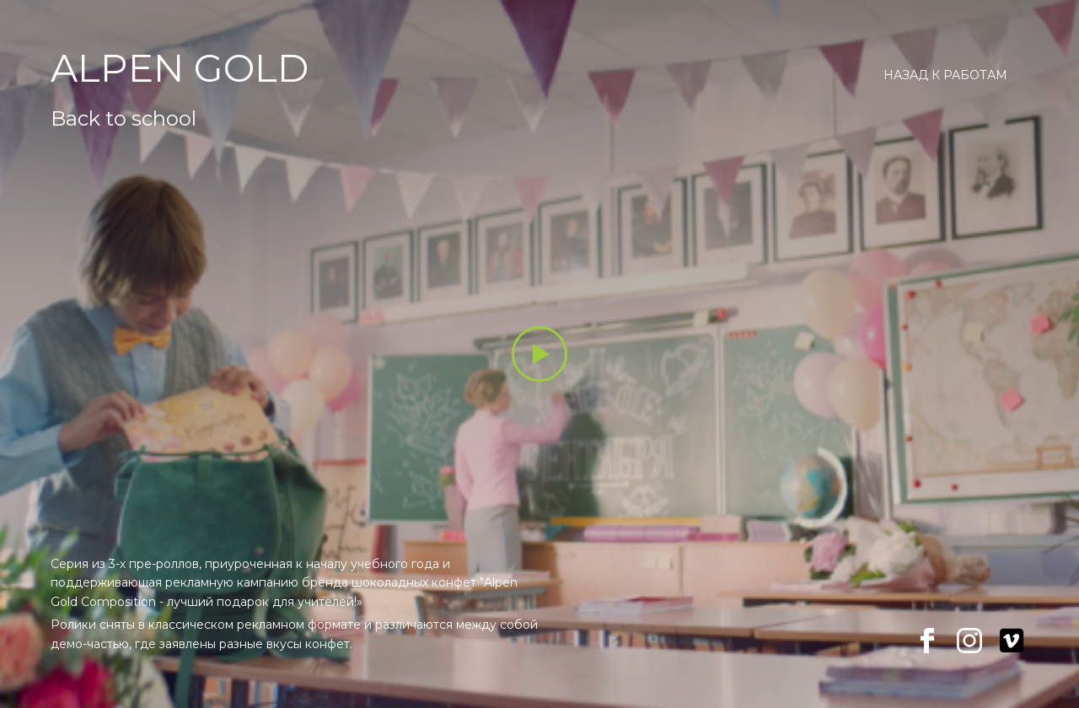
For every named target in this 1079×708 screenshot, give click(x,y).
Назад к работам (945, 75)
